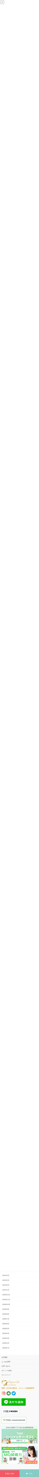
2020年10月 (6, 1304)
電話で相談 (9, 1473)
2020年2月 (5, 1343)
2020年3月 (5, 1338)
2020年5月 (5, 1328)
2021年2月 (5, 1285)
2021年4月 (5, 1275)
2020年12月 (6, 1295)
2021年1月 (5, 1290)
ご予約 (29, 1473)
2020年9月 (5, 1309)
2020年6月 (5, 1324)
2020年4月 (5, 1333)
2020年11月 (6, 1299)
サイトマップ (6, 1375)
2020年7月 (5, 1319)
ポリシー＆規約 (7, 1370)
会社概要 (4, 1357)
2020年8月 (5, 1314)
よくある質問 (6, 1361)
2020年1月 (5, 1348)
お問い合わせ (6, 1366)
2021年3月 (5, 1280)
